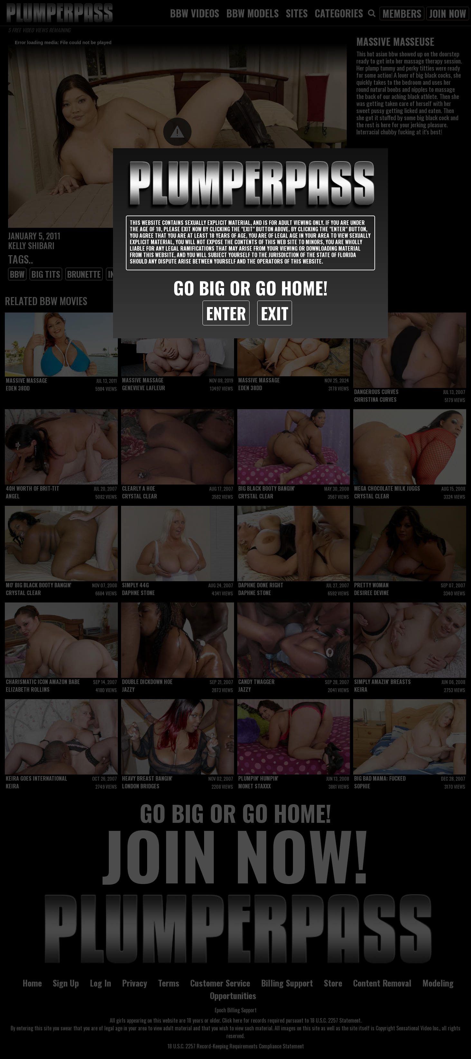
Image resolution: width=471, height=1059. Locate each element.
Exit (274, 313)
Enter (226, 313)
